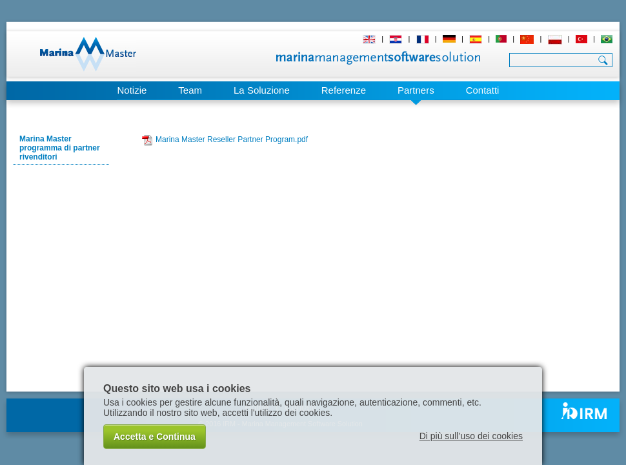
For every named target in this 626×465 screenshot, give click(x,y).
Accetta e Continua (155, 436)
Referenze (343, 90)
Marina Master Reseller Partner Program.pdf (232, 139)
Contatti (483, 90)
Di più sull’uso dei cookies (471, 436)
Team (190, 90)
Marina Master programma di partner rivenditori (59, 147)
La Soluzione (262, 90)
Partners (416, 90)
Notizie (131, 90)
